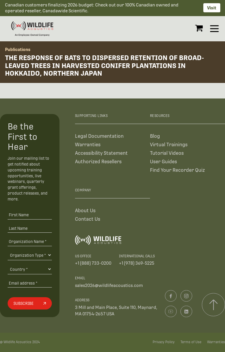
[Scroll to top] (213, 304)
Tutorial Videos (167, 153)
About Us (85, 210)
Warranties (87, 144)
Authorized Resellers (98, 161)
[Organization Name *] (30, 241)
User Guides (163, 161)
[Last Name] (30, 228)
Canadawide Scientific (64, 10)
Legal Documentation (99, 136)
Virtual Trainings (169, 144)
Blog (155, 136)
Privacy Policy (164, 342)
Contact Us (87, 219)
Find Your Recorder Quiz (177, 170)
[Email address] (30, 283)
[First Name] (30, 215)
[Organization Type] (30, 255)
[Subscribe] (30, 303)
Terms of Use (190, 342)
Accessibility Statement (101, 153)
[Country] (30, 269)
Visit (211, 7)
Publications (17, 49)
